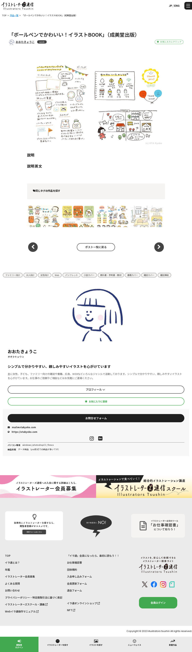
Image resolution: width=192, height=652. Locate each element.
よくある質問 (12, 583)
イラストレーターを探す (57, 642)
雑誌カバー (149, 275)
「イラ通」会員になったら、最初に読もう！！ (93, 555)
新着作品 (173, 642)
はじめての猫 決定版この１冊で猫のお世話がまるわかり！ (146, 216)
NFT (71, 610)
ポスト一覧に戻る (96, 247)
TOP (8, 555)
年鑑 (7, 569)
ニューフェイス (134, 642)
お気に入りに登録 (96, 401)
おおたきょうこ (25, 42)
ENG (177, 5)
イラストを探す (96, 642)
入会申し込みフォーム (79, 576)
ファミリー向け (12, 275)
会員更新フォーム (77, 583)
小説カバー (89, 275)
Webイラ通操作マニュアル (22, 611)
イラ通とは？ (12, 562)
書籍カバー (132, 275)
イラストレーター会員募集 (20, 576)
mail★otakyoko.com (22, 427)
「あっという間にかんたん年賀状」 (78, 215)
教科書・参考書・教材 (110, 275)
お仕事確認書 (74, 562)
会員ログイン (158, 602)
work (41, 41)
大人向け (30, 275)
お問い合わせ (12, 590)
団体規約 (72, 569)
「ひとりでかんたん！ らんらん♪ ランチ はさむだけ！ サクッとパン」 (43, 216)
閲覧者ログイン (19, 644)
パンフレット (71, 275)
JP (170, 5)
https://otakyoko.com (22, 431)
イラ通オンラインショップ (83, 603)
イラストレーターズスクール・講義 (26, 604)
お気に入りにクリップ (169, 41)
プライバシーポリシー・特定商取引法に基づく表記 (33, 597)
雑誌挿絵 (164, 275)
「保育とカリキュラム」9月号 (112, 215)
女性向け (44, 275)
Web (57, 275)
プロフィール (95, 389)
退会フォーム (74, 590)
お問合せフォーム (96, 418)
